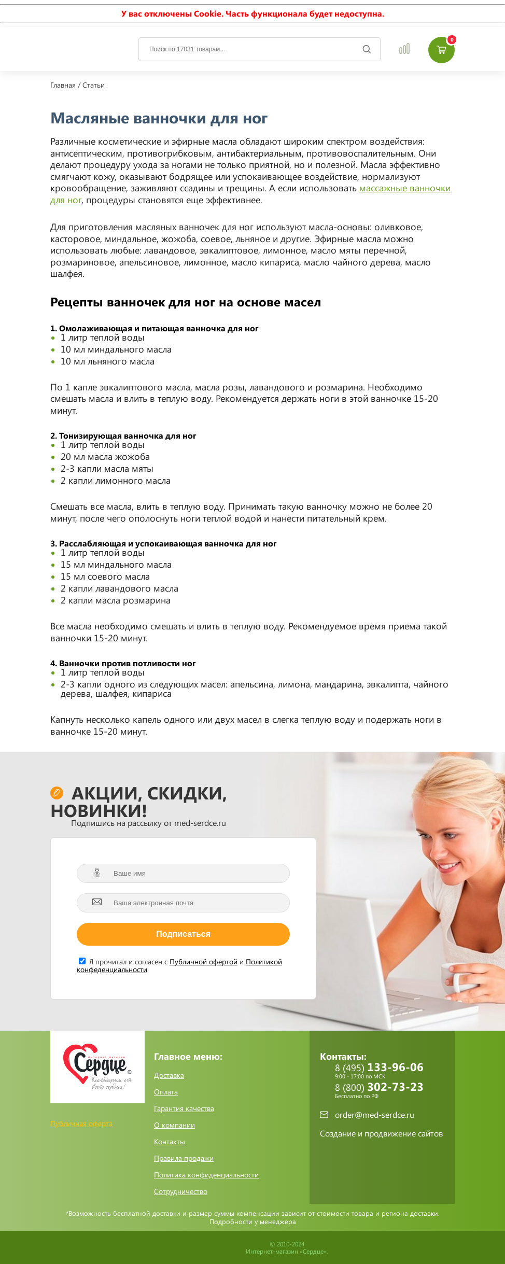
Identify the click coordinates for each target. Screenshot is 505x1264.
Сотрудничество (180, 1191)
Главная (63, 85)
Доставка (169, 1075)
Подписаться (183, 934)
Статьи (93, 85)
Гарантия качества (184, 1108)
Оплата (166, 1092)
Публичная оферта (81, 1123)
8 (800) (389, 1090)
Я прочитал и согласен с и (179, 965)
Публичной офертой (203, 961)
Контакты (169, 1141)
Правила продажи (184, 1158)
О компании (174, 1125)
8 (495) (389, 1070)
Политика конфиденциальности (206, 1175)
